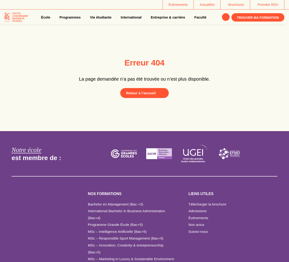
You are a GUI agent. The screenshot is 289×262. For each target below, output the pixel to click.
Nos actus (196, 225)
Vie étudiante (100, 17)
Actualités (207, 4)
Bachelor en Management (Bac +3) (116, 204)
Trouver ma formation (258, 17)
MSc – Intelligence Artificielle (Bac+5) (118, 232)
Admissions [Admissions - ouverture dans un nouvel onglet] (197, 211)
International (130, 17)
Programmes (69, 17)
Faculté (200, 17)
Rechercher (225, 17)
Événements (198, 218)
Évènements (178, 4)
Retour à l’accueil (140, 93)
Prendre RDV (268, 4)
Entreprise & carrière (167, 17)
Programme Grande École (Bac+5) (116, 225)
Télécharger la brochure (208, 204)
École (45, 17)
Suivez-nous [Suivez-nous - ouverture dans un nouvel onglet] (198, 232)
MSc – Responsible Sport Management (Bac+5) (127, 238)
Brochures (236, 4)
